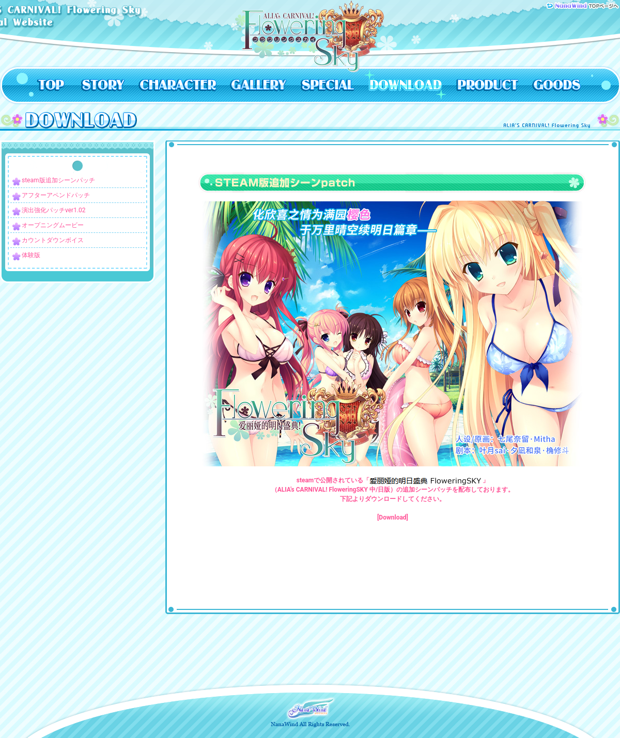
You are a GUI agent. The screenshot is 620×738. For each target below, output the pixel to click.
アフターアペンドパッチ (56, 195)
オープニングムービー (53, 225)
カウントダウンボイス (53, 240)
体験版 (31, 255)
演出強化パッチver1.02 (54, 210)
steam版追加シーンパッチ (58, 180)
